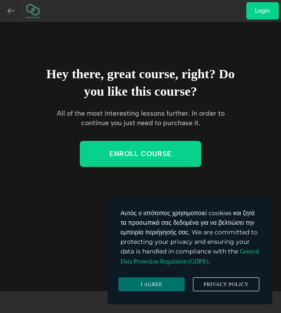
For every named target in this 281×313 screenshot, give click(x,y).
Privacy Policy (225, 284)
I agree (152, 284)
